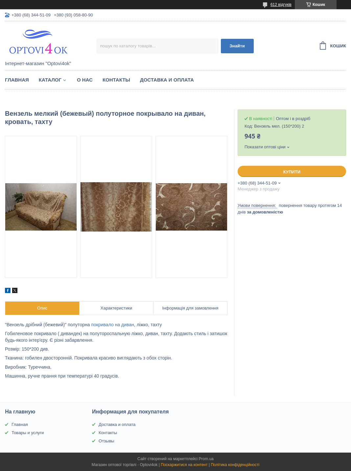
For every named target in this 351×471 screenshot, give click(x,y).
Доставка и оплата (167, 79)
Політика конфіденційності (235, 464)
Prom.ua (206, 459)
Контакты (116, 79)
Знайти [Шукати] (237, 45)
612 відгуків (281, 4)
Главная (17, 79)
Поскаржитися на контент (184, 464)
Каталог (50, 79)
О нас (85, 79)
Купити (291, 171)
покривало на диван (112, 324)
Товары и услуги (28, 432)
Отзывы (106, 440)
